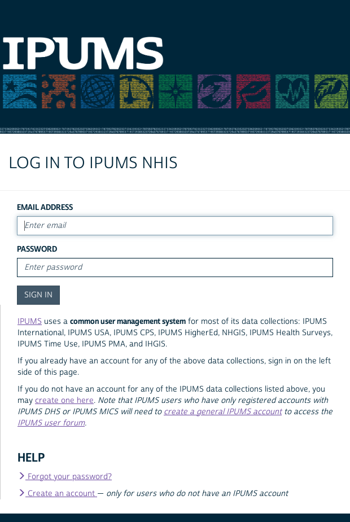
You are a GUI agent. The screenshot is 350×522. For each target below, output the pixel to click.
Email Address (45, 207)
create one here (64, 401)
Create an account (57, 494)
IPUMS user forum (51, 423)
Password (37, 249)
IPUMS (30, 322)
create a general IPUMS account (223, 412)
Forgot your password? (65, 477)
